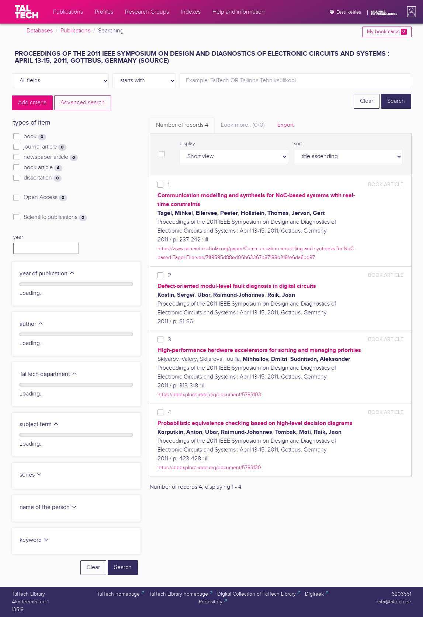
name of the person (48, 507)
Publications (75, 30)
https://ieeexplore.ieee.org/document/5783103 (209, 394)
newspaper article (50, 157)
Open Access (45, 197)
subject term (39, 424)
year (18, 237)
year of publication (47, 273)
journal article (45, 147)
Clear (366, 101)
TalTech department (48, 374)
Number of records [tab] (182, 125)
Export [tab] (285, 125)
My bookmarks (386, 32)
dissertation (42, 178)
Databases (40, 30)
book (35, 136)
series (31, 474)
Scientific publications (55, 217)
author (32, 324)
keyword (34, 540)
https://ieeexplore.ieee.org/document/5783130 (209, 467)
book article (43, 167)
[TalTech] (26, 12)
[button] (410, 12)
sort (298, 144)
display (187, 144)
